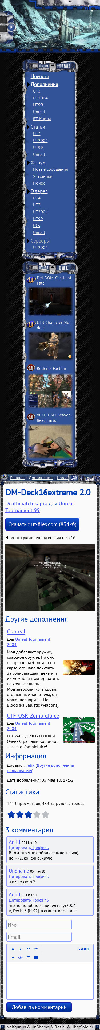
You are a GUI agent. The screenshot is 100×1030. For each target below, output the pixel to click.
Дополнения (44, 84)
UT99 (38, 104)
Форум (38, 162)
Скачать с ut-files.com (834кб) (42, 524)
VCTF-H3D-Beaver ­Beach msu (54, 417)
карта (40, 503)
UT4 (37, 198)
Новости (40, 76)
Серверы (40, 240)
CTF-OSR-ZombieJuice (33, 715)
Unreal (39, 111)
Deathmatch (19, 503)
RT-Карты (42, 118)
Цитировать (19, 847)
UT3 (37, 91)
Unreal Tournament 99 (39, 507)
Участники (43, 176)
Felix (30, 765)
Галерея (39, 191)
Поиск (39, 183)
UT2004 (40, 98)
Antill (15, 842)
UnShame (19, 871)
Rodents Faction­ (51, 368)
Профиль (40, 847)
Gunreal (16, 631)
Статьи (38, 127)
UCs (36, 225)
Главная (17, 477)
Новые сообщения (50, 169)
